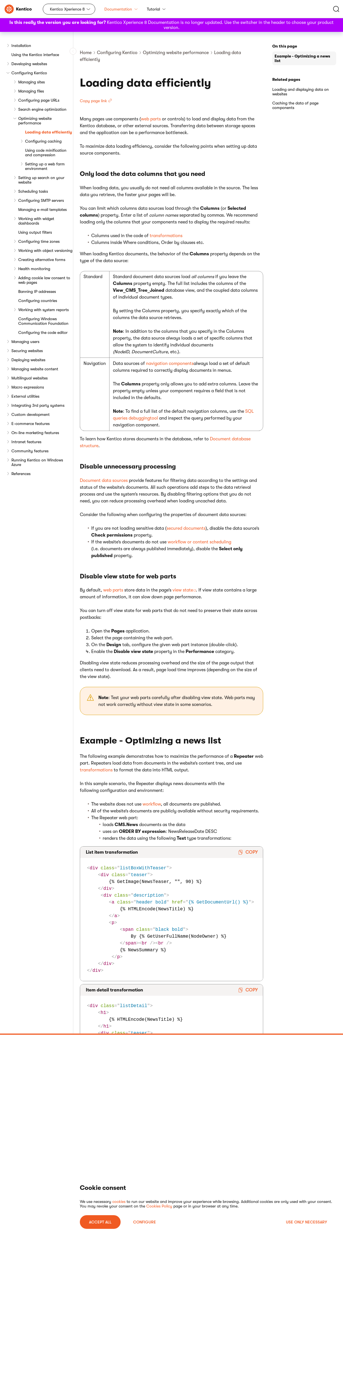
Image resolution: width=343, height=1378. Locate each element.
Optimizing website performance (35, 120)
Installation (21, 45)
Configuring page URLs (38, 100)
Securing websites (27, 350)
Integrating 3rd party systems (37, 405)
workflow (152, 804)
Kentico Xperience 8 (67, 9)
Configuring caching (43, 141)
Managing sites (31, 82)
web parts (151, 119)
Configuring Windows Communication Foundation (43, 321)
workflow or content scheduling (199, 542)
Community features (29, 451)
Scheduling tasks (33, 191)
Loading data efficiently (48, 132)
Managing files (31, 91)
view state (182, 590)
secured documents (186, 528)
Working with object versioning (45, 250)
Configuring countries (37, 300)
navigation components (170, 363)
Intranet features (26, 442)
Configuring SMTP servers (41, 200)
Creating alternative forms (41, 259)
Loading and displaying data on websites (300, 91)
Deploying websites (28, 360)
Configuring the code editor (43, 332)
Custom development (30, 414)
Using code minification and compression (45, 152)
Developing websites (29, 63)
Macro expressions (27, 387)
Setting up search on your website (41, 179)
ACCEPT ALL (100, 1222)
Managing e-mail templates (42, 209)
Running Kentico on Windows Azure (37, 462)
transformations (166, 235)
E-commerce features (30, 423)
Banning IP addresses (37, 291)
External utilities (25, 396)
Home (86, 52)
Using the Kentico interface (35, 54)
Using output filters (35, 232)
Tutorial (156, 9)
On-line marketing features (35, 432)
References (21, 473)
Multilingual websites (29, 378)
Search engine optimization (42, 109)
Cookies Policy (159, 1206)
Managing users (25, 341)
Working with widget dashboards (36, 220)
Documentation (121, 9)
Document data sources (104, 480)
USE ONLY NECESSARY (306, 1222)
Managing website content (34, 369)
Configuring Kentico (29, 73)
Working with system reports (43, 309)
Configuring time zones (39, 241)
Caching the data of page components (295, 105)
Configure (144, 1222)
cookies (118, 1201)
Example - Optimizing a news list (302, 58)
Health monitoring (34, 268)
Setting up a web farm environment (45, 166)
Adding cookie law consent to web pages (44, 280)
